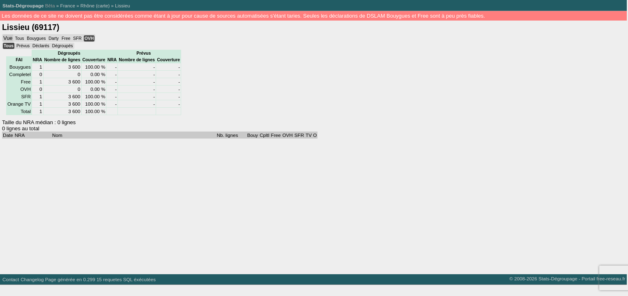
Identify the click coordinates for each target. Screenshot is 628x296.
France (67, 5)
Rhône (87, 5)
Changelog (32, 279)
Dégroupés (62, 46)
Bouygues (36, 38)
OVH (89, 38)
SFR (77, 38)
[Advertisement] (246, 204)
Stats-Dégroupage (23, 5)
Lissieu (122, 5)
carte (102, 5)
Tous (19, 38)
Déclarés (40, 46)
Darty (53, 38)
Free (66, 38)
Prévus (23, 46)
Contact (10, 279)
